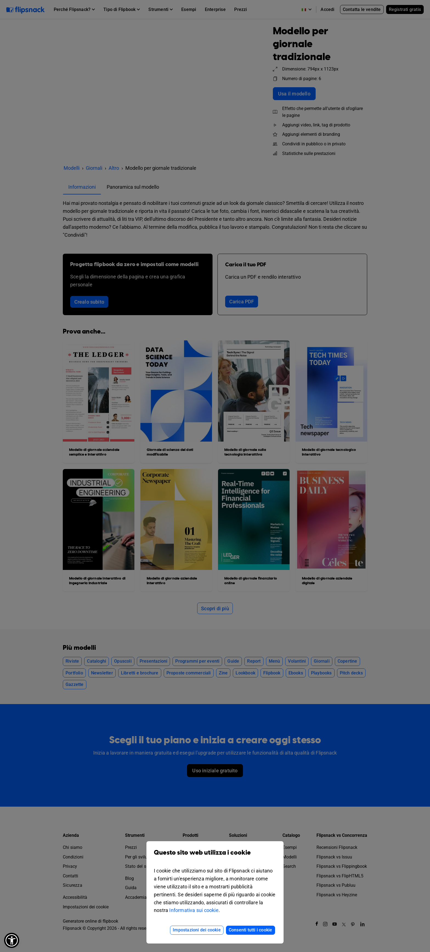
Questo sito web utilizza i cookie (215, 857)
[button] (11, 940)
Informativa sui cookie (193, 910)
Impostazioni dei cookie (197, 930)
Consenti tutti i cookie (250, 930)
